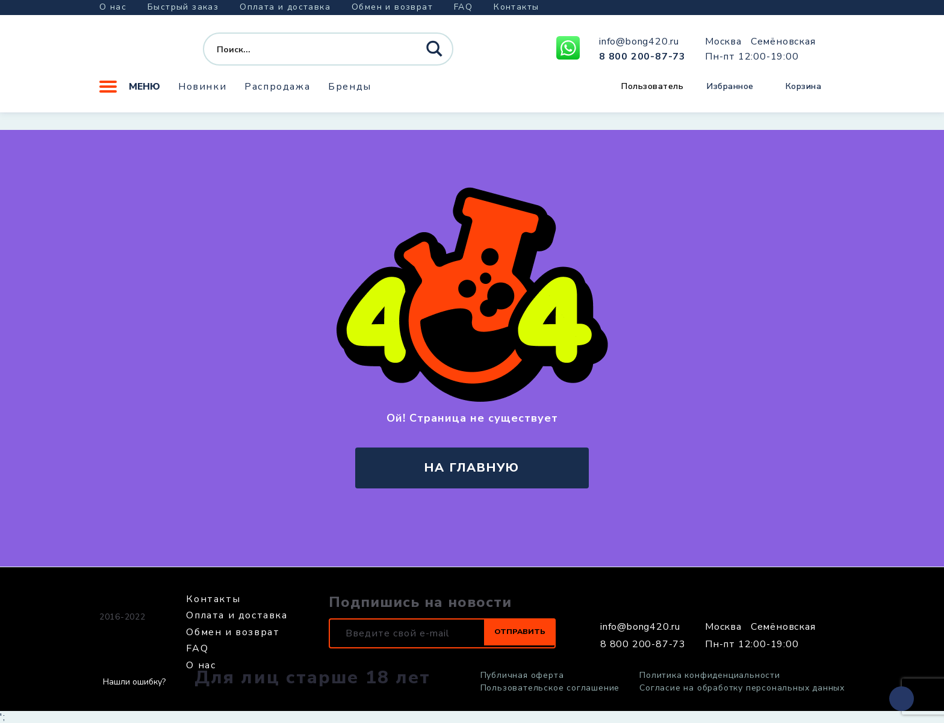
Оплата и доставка (285, 7)
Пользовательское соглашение (550, 688)
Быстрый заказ (183, 7)
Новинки (202, 93)
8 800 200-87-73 (642, 59)
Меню (129, 93)
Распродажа (277, 93)
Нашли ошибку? (134, 682)
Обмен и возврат (392, 7)
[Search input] (306, 53)
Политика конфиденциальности (709, 675)
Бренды (349, 93)
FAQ (463, 7)
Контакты (516, 7)
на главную (472, 468)
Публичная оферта (522, 675)
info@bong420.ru (639, 45)
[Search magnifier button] (436, 53)
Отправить (508, 633)
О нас (112, 7)
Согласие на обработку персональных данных (742, 688)
